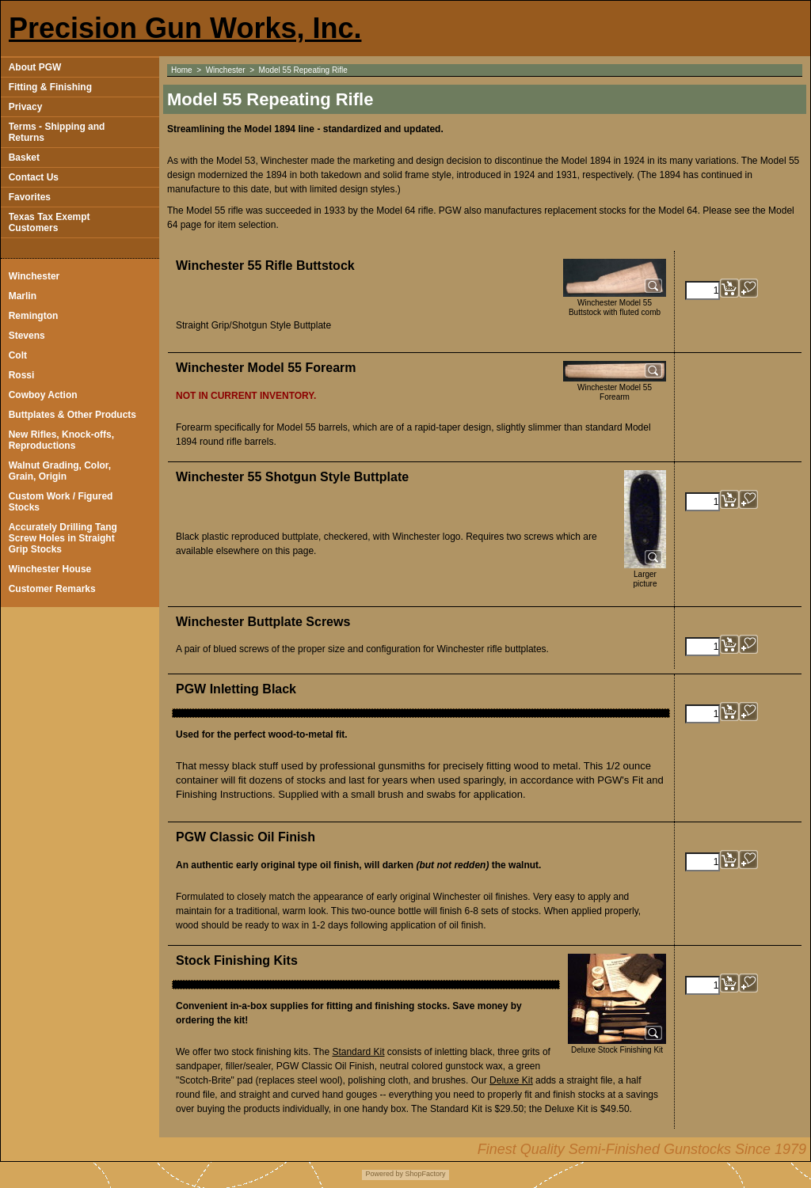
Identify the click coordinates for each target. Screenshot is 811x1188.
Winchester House (50, 569)
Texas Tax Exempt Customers (49, 222)
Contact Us (34, 177)
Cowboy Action (43, 394)
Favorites (30, 197)
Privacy (26, 106)
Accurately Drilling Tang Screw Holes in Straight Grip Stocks (63, 538)
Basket (24, 157)
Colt (18, 355)
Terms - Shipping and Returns (57, 132)
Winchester (34, 276)
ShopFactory (424, 1174)
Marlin (22, 296)
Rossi (22, 375)
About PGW (35, 67)
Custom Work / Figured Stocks (61, 502)
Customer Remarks (52, 588)
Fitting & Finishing (50, 87)
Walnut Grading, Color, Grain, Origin (60, 471)
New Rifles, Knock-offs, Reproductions (61, 440)
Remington (34, 315)
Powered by (384, 1174)
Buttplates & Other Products (72, 414)
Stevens (27, 335)
